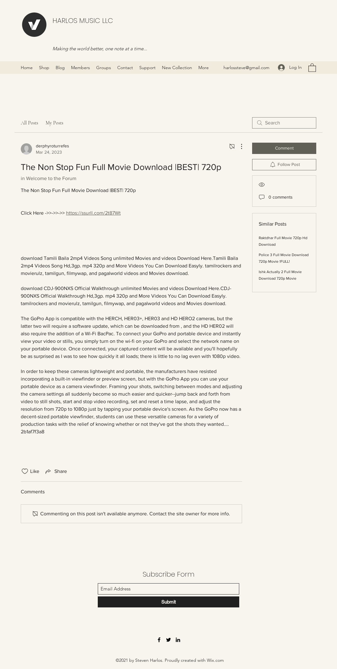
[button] (312, 67)
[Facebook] (159, 640)
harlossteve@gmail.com (246, 67)
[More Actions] (238, 146)
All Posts (29, 123)
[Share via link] (55, 471)
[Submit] (168, 601)
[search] (284, 123)
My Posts (54, 123)
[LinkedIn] (178, 640)
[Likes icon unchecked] (25, 471)
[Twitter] (168, 640)
